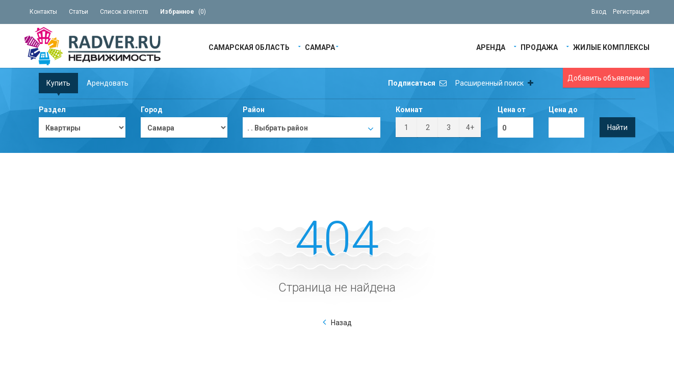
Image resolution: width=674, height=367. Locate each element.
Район (254, 110)
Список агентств (124, 11)
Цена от (512, 110)
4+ (470, 127)
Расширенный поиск (494, 83)
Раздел (52, 110)
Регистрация (631, 11)
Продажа (539, 46)
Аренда (490, 46)
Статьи (78, 11)
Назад (341, 323)
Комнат (409, 110)
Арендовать (107, 83)
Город (152, 110)
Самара (320, 46)
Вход (598, 11)
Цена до (563, 110)
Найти (617, 127)
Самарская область (249, 46)
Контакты (43, 11)
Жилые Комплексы (611, 46)
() (183, 11)
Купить (58, 83)
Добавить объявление (606, 78)
